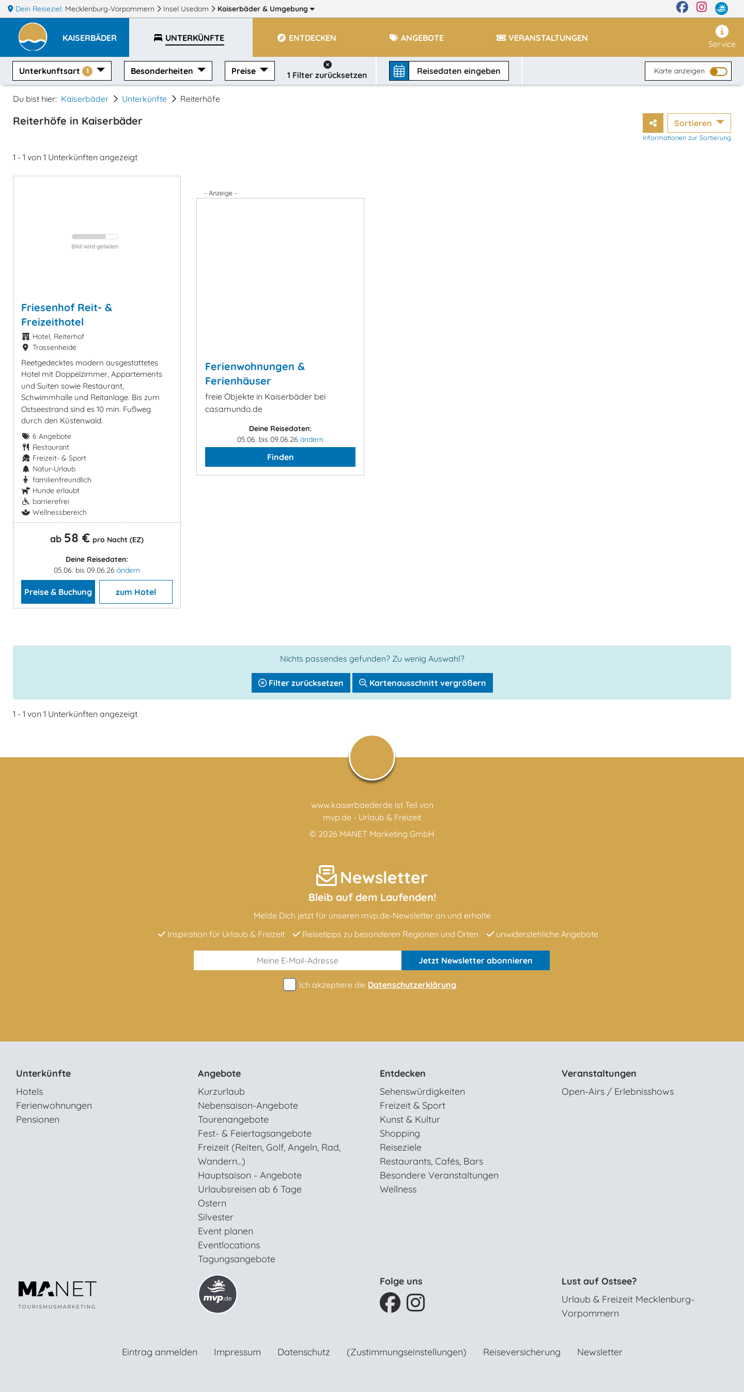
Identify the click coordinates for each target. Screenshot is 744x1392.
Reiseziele (401, 1147)
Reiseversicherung (522, 1352)
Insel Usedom (187, 8)
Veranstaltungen (599, 1073)
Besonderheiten (163, 71)
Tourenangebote (233, 1119)
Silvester (216, 1217)
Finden (280, 457)
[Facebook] (682, 9)
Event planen (225, 1231)
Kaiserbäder (266, 8)
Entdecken (403, 1073)
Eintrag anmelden (159, 1352)
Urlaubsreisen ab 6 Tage (250, 1189)
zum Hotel (136, 592)
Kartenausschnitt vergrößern (422, 683)
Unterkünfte (144, 99)
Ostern (212, 1203)
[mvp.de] (721, 9)
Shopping (400, 1133)
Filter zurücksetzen (301, 683)
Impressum (237, 1352)
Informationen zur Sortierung (687, 137)
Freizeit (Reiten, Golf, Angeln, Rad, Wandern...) (269, 1154)
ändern (128, 570)
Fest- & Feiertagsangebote (255, 1133)
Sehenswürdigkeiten (422, 1091)
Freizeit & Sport (412, 1105)
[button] (96, 33)
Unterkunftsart (57, 71)
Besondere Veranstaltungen (439, 1175)
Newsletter (600, 1352)
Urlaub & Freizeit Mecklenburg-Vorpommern (628, 1306)
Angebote (219, 1073)
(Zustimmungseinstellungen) (407, 1352)
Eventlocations (229, 1245)
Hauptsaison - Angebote (250, 1175)
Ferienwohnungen (54, 1105)
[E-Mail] (298, 960)
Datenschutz (303, 1352)
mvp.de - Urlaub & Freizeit (372, 817)
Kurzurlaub (221, 1091)
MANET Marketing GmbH (387, 834)
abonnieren (476, 960)
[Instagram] (701, 9)
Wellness (398, 1189)
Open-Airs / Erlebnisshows (618, 1091)
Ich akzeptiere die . (372, 984)
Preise (244, 71)
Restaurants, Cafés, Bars (431, 1161)
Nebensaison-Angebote (248, 1105)
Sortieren (694, 123)
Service (722, 37)
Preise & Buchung (58, 592)
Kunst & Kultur (410, 1119)
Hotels (29, 1091)
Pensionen (37, 1119)
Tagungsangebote (236, 1259)
